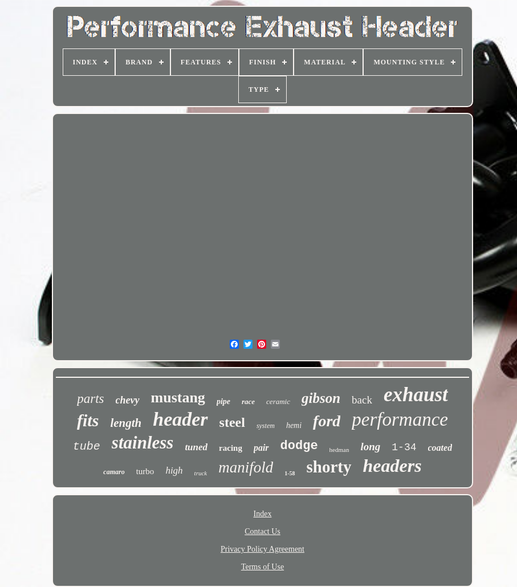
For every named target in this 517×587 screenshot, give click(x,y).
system (266, 426)
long (370, 447)
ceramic (278, 401)
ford (326, 421)
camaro (113, 472)
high (173, 470)
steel (232, 422)
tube (86, 446)
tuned (196, 447)
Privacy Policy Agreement (262, 549)
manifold (245, 467)
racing (230, 448)
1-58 (289, 473)
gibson (321, 398)
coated (440, 448)
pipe (223, 401)
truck (200, 473)
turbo (145, 471)
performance (400, 419)
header (180, 419)
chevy (128, 400)
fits (88, 420)
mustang (178, 397)
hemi (294, 425)
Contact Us (262, 531)
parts (90, 399)
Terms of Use (262, 566)
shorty (329, 467)
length (125, 423)
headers (392, 465)
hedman (339, 449)
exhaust (416, 395)
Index (263, 513)
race (248, 401)
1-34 (404, 447)
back (362, 400)
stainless (143, 443)
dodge (299, 446)
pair (261, 448)
